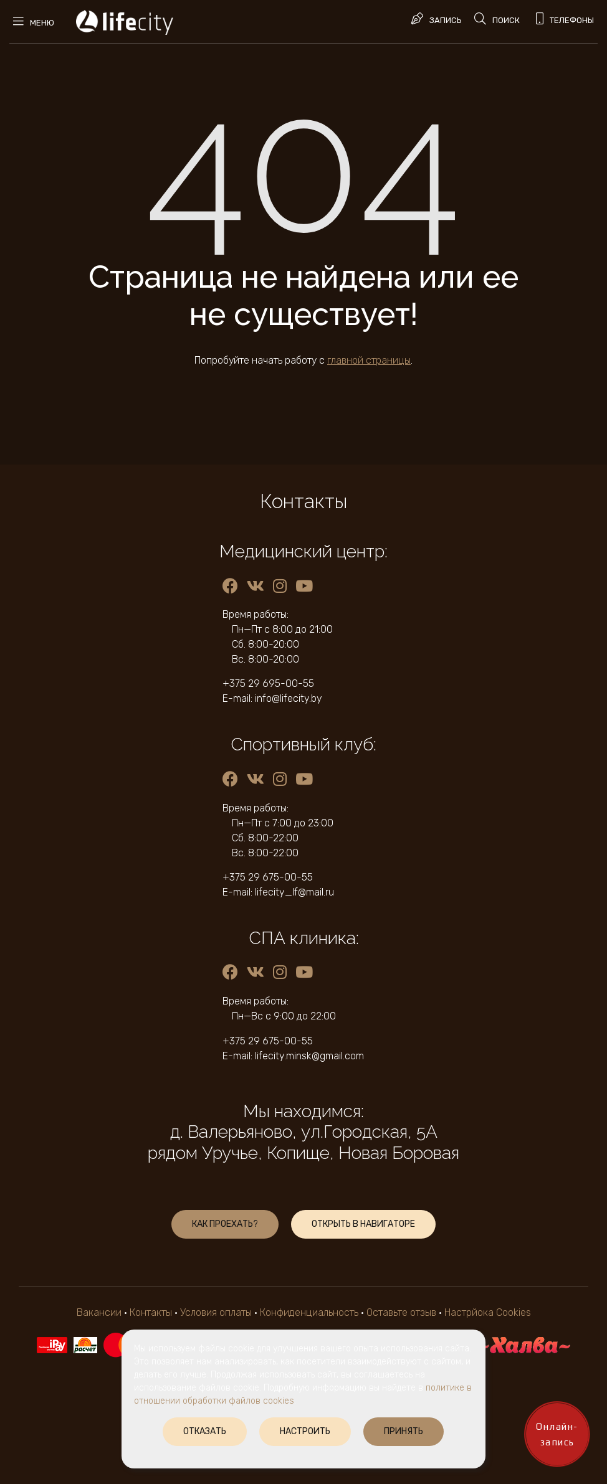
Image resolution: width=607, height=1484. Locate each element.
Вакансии (99, 1312)
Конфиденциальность (309, 1312)
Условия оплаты (216, 1312)
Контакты (151, 1312)
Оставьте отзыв (402, 1312)
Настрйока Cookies (487, 1312)
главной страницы (369, 360)
